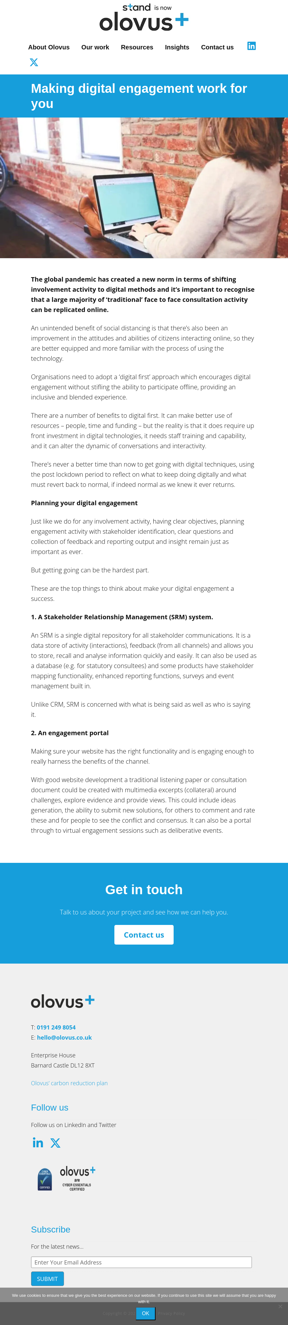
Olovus (144, 17)
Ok (145, 1313)
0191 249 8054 (56, 1027)
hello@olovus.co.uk (64, 1037)
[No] (280, 1306)
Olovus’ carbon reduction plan (69, 1083)
